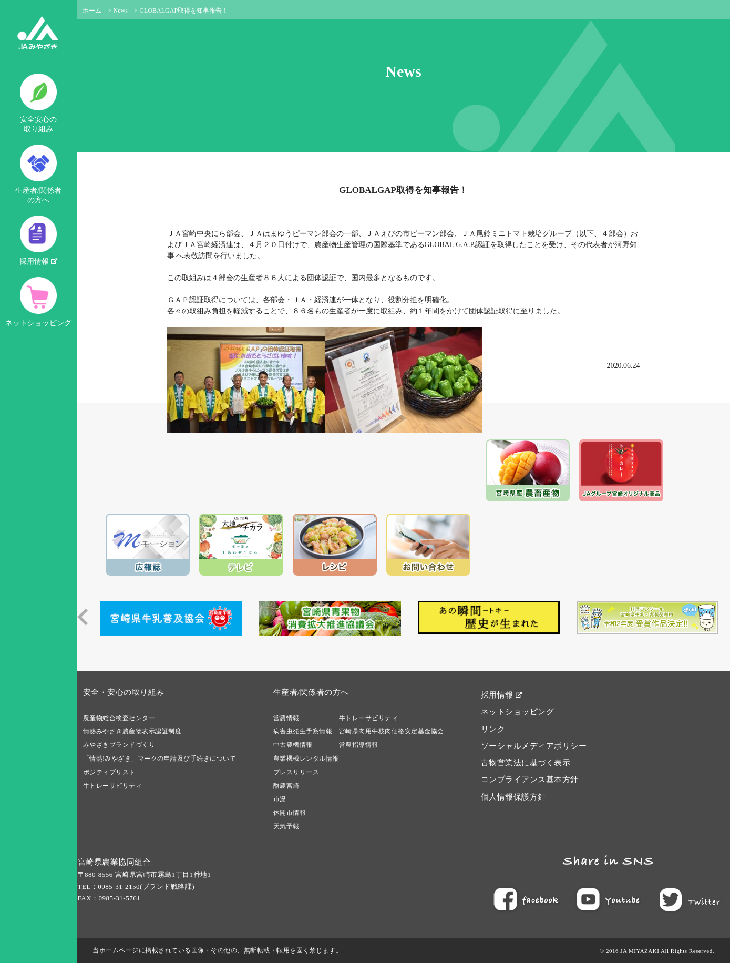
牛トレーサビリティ (112, 786)
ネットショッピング (38, 302)
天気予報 (286, 826)
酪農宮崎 (286, 786)
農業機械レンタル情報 (306, 758)
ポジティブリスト (109, 772)
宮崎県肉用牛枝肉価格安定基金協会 (391, 731)
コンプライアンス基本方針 (530, 779)
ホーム (92, 10)
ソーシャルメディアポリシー (534, 746)
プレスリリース (296, 772)
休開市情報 (289, 812)
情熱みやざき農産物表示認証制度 (132, 731)
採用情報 (38, 240)
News (121, 10)
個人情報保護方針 (513, 797)
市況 (279, 799)
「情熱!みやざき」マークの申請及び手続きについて (160, 758)
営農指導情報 (358, 745)
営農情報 (286, 718)
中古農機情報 (293, 745)
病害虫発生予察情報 (303, 731)
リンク (493, 729)
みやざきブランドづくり (119, 745)
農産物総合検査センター (119, 718)
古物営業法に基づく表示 (526, 763)
